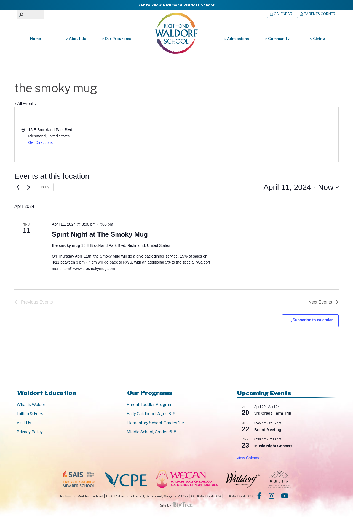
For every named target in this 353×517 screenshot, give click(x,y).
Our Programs (116, 38)
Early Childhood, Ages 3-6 (151, 413)
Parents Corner (317, 14)
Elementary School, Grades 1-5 (156, 422)
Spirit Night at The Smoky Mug (100, 234)
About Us (76, 38)
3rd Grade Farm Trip (272, 413)
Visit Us (24, 422)
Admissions (236, 38)
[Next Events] (28, 187)
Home (35, 38)
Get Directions (40, 142)
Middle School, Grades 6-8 (151, 431)
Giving (317, 38)
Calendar (281, 14)
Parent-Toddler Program (149, 404)
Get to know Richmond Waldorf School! (176, 5)
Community (277, 38)
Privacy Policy (30, 431)
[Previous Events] (17, 187)
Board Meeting (267, 429)
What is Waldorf (32, 404)
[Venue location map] (257, 134)
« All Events (25, 103)
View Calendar (249, 458)
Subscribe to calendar (313, 320)
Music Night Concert (273, 446)
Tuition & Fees (30, 413)
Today (44, 187)
